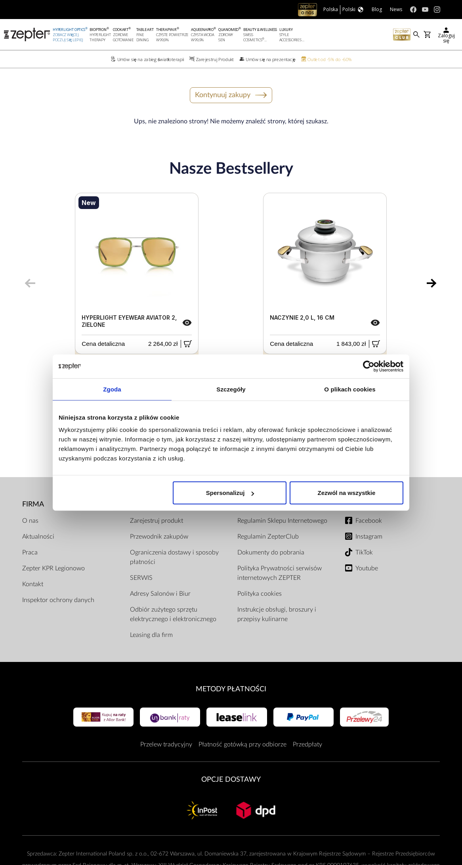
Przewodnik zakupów (159, 536)
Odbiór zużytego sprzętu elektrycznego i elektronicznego (173, 614)
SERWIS (141, 578)
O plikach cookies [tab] (349, 389)
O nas (30, 521)
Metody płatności (231, 689)
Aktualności (38, 536)
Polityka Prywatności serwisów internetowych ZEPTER (279, 573)
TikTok (364, 552)
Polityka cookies (259, 594)
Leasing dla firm (151, 635)
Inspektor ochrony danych (58, 600)
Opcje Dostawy (231, 779)
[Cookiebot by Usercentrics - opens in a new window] (368, 366)
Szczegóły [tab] (230, 389)
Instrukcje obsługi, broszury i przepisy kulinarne (276, 614)
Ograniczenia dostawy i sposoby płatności (174, 557)
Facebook (368, 521)
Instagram (368, 536)
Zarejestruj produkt (156, 521)
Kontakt (32, 584)
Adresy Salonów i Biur (160, 594)
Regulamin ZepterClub (268, 536)
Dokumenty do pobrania (270, 552)
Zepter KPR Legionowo (53, 568)
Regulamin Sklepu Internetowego (282, 521)
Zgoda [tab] (112, 389)
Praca (30, 552)
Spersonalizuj (230, 492)
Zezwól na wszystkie (347, 492)
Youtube (366, 568)
